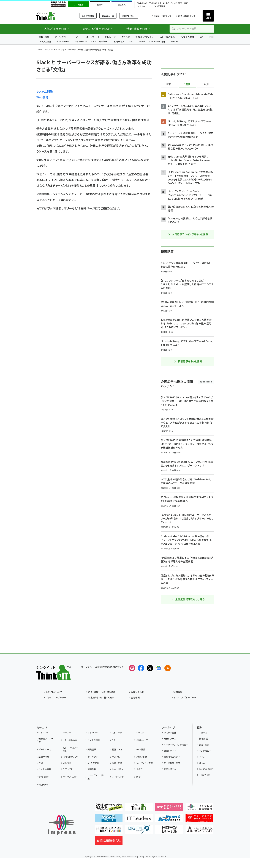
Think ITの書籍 (158, 42)
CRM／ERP (142, 757)
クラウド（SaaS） (70, 757)
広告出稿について (186, 15)
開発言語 (92, 749)
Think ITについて (163, 15)
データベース (45, 749)
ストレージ (110, 37)
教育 (138, 776)
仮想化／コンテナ (144, 37)
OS (201, 37)
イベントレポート (100, 42)
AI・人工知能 (45, 42)
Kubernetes (63, 42)
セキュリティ (117, 769)
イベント (203, 756)
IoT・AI (161, 3)
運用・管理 (117, 763)
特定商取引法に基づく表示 (101, 697)
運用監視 (92, 769)
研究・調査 (183, 3)
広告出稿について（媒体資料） (102, 692)
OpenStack (81, 42)
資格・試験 (43, 776)
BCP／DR (68, 769)
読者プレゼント (129, 15)
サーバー (76, 37)
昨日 (169, 84)
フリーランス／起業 (96, 777)
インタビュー (119, 42)
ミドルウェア (142, 740)
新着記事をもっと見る (188, 361)
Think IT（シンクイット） (53, 16)
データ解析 (93, 757)
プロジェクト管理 (144, 763)
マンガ (142, 42)
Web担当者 (142, 3)
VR (131, 42)
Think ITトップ (43, 49)
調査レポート (170, 750)
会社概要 (135, 697)
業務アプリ (44, 757)
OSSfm (174, 42)
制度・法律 (43, 784)
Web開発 (42, 97)
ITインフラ (60, 37)
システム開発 (187, 37)
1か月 (205, 84)
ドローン (152, 6)
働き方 (139, 769)
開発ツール (117, 749)
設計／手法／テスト (70, 749)
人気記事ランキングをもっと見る (188, 234)
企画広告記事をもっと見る (188, 599)
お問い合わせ (137, 692)
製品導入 (122, 5)
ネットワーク (92, 37)
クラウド (125, 37)
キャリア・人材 (69, 776)
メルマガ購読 (88, 15)
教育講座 (161, 6)
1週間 (187, 84)
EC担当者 (152, 3)
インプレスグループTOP (185, 697)
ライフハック (118, 776)
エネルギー (142, 6)
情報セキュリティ (171, 756)
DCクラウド (171, 3)
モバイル (116, 757)
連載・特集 (44, 37)
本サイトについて (54, 692)
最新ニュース (108, 15)
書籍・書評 (204, 744)
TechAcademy (206, 768)
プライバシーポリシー (56, 697)
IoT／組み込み (167, 37)
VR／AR (67, 763)
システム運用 (45, 769)
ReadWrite (204, 774)
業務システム (170, 738)
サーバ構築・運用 (172, 762)
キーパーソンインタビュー (176, 744)
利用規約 (177, 692)
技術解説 (203, 738)
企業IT (100, 5)
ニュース (203, 732)
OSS (41, 763)
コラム (202, 762)
